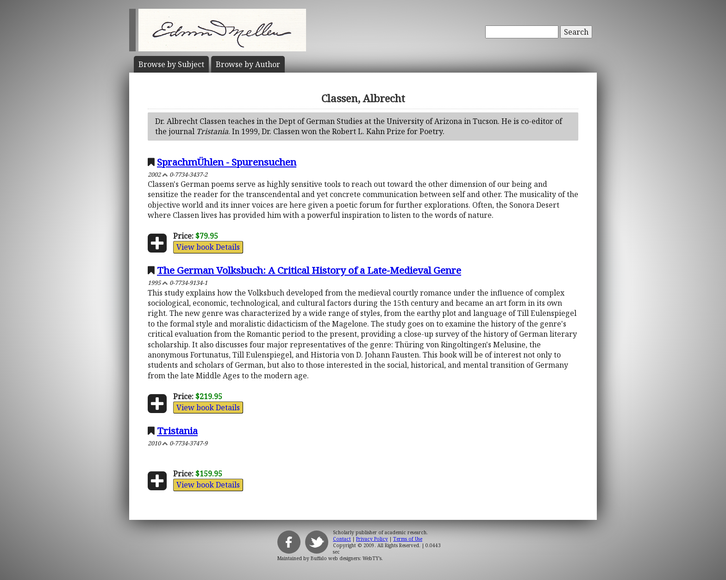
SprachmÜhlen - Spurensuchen (226, 161)
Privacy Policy (372, 539)
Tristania (177, 430)
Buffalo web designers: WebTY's (346, 558)
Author (248, 64)
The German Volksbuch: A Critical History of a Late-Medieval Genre (309, 270)
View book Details (208, 247)
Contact (342, 539)
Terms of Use (407, 539)
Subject (171, 64)
